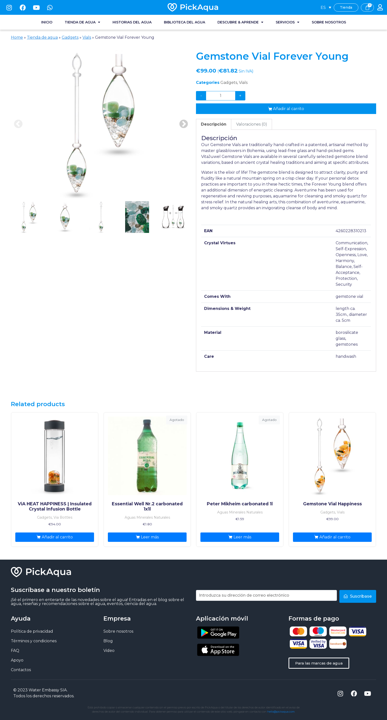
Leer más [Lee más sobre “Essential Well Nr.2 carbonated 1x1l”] (150, 537)
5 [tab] (173, 217)
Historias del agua (132, 22)
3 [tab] (101, 217)
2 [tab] (65, 217)
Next (184, 124)
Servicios (287, 22)
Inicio (46, 22)
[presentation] (29, 220)
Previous (18, 124)
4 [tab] (137, 217)
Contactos (21, 669)
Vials (86, 37)
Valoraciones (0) (251, 124)
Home (17, 37)
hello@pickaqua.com (281, 711)
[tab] (213, 124)
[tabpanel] (101, 124)
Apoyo (17, 660)
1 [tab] (29, 217)
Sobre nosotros (329, 22)
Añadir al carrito (288, 108)
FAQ (15, 650)
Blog (108, 641)
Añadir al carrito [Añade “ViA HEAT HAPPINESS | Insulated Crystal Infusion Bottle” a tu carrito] (57, 537)
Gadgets (70, 37)
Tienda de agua (82, 22)
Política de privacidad (32, 631)
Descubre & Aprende (240, 22)
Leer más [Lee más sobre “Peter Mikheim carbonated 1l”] (242, 537)
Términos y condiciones (34, 641)
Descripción (213, 124)
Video (109, 650)
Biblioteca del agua (184, 22)
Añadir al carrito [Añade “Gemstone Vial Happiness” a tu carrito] (334, 537)
